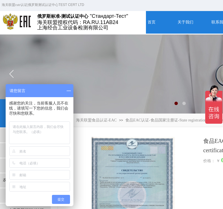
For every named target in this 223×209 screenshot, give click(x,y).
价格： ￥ (211, 161)
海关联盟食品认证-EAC (96, 120)
